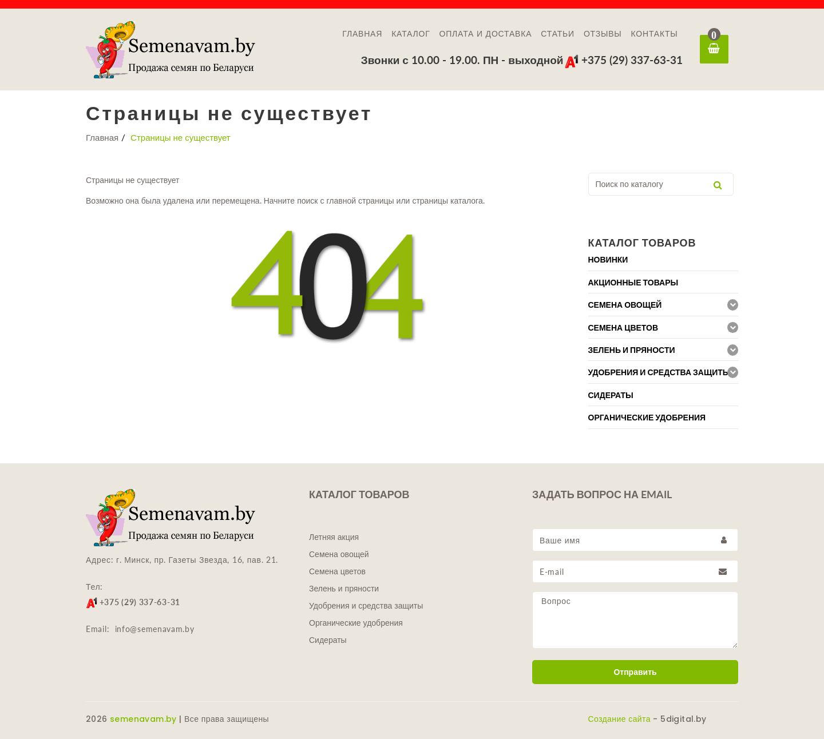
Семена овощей (339, 554)
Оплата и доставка (485, 33)
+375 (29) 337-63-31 (623, 59)
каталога (466, 200)
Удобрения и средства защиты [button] (659, 372)
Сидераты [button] (610, 395)
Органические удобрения (356, 623)
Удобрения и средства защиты (366, 605)
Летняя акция (334, 537)
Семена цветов (337, 571)
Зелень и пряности (344, 588)
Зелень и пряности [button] (631, 350)
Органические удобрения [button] (647, 417)
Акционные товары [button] (633, 282)
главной (340, 200)
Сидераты (328, 640)
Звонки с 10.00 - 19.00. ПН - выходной (462, 59)
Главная (362, 33)
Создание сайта (619, 719)
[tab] (663, 259)
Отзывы (603, 33)
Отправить (634, 672)
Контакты (654, 33)
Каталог (410, 33)
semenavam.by (143, 719)
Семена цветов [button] (623, 327)
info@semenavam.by (155, 629)
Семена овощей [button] (625, 305)
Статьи (558, 33)
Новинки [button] (608, 259)
